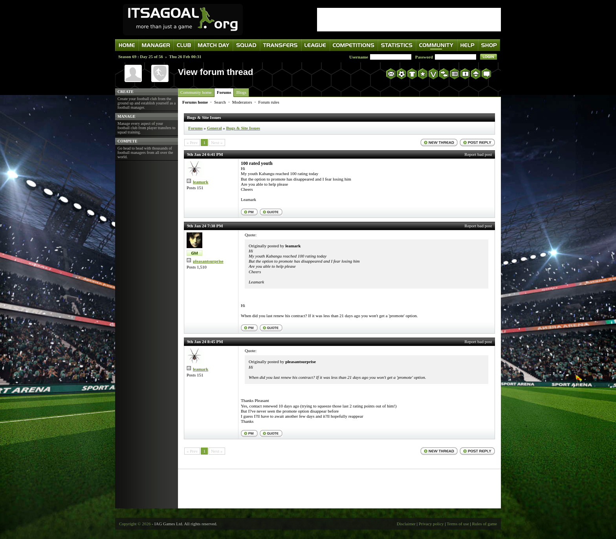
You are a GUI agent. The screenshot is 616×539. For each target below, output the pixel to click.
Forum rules (268, 102)
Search (220, 102)
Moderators (242, 102)
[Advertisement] (409, 19)
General (214, 128)
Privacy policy (431, 523)
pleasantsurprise (208, 261)
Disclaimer (406, 523)
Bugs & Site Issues (243, 128)
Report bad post (478, 154)
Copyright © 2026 (134, 523)
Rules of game (484, 523)
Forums (224, 92)
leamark (200, 181)
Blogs (241, 92)
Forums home (195, 102)
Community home (196, 92)
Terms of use (458, 523)
